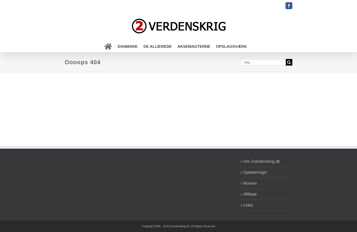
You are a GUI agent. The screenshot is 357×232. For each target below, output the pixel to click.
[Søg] (289, 62)
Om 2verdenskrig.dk (261, 161)
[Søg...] (263, 62)
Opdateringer (255, 172)
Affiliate (250, 194)
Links (248, 205)
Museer (250, 183)
